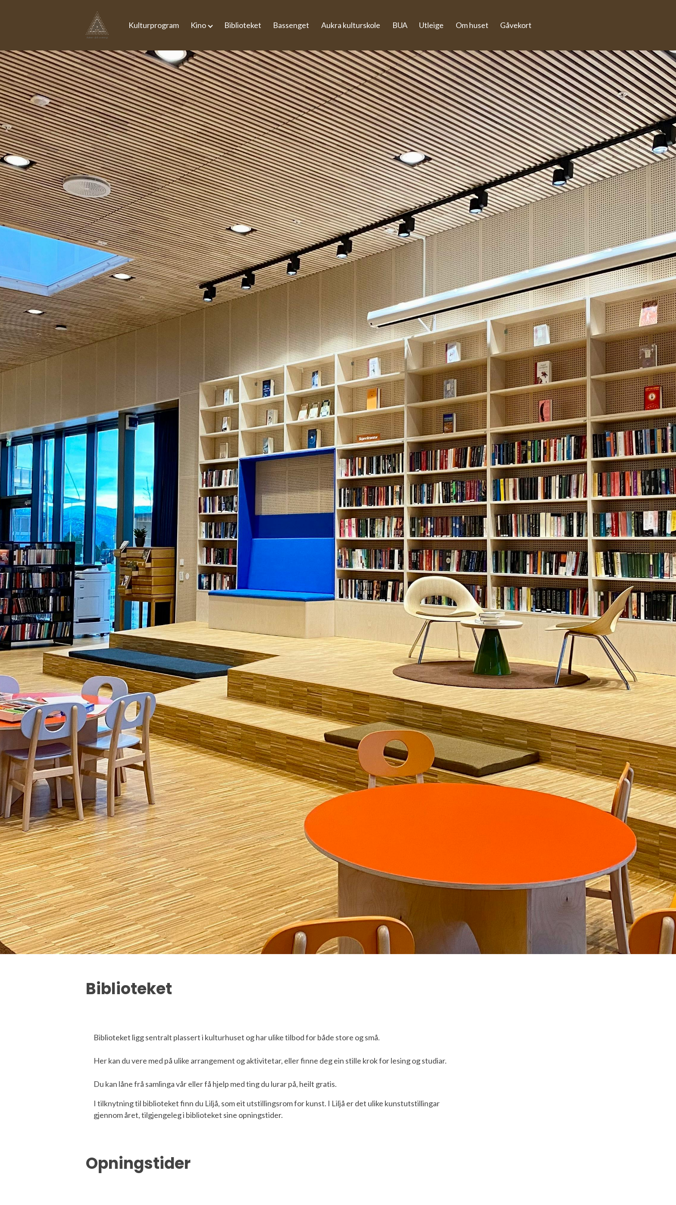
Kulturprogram (153, 25)
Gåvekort (516, 25)
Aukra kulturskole (350, 25)
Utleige (431, 25)
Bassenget (291, 25)
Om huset (472, 25)
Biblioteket (242, 25)
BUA (399, 25)
